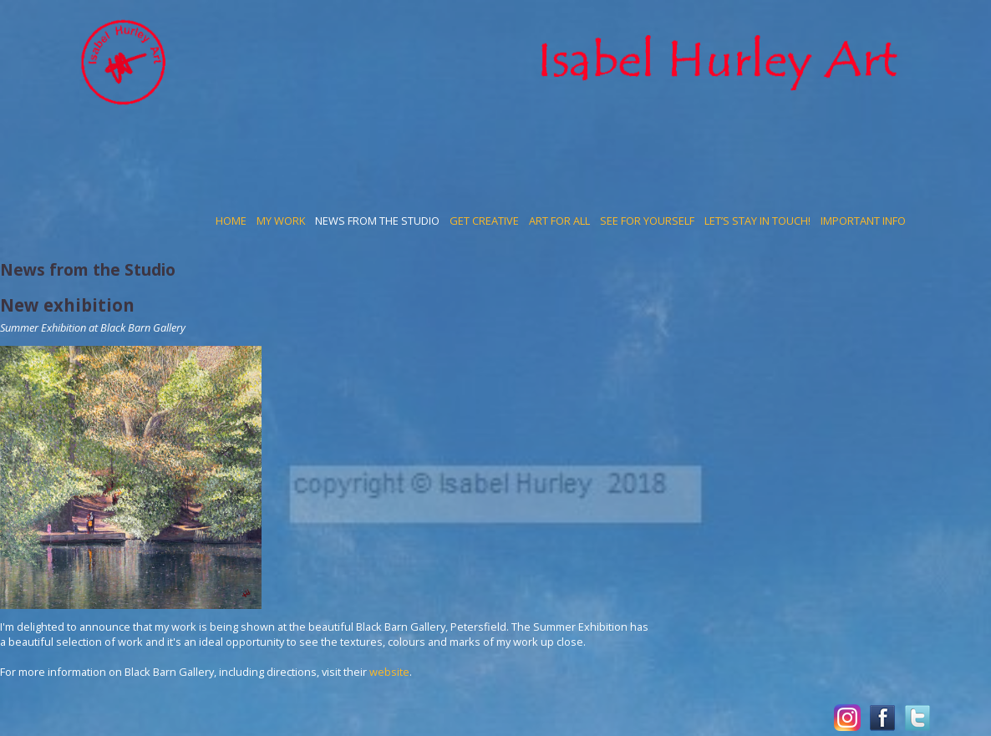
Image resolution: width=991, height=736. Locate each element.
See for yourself (647, 220)
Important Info (863, 220)
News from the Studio (377, 220)
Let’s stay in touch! (757, 220)
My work (281, 220)
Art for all (559, 220)
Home (231, 220)
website (389, 671)
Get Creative (484, 220)
